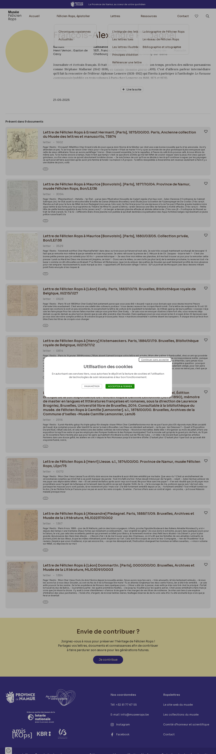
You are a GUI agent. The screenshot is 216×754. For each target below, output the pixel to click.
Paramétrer (92, 386)
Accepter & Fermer (120, 386)
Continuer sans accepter (155, 359)
